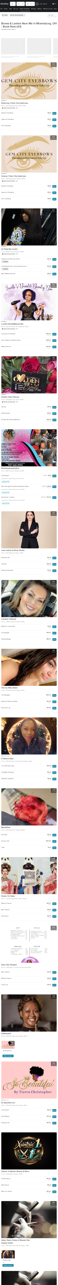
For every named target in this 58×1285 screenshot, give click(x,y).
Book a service (8, 1056)
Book (54, 113)
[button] (13, 4)
